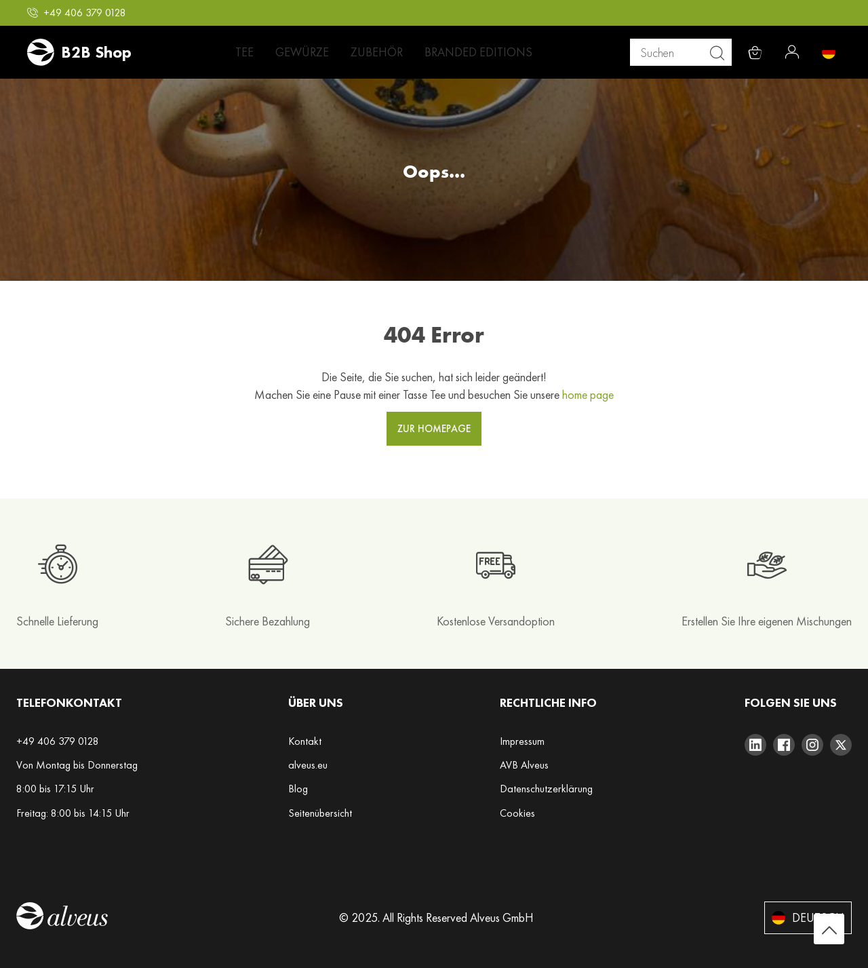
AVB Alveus (524, 765)
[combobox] (686, 52)
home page (588, 394)
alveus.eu (308, 765)
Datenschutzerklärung (546, 788)
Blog (298, 788)
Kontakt (304, 741)
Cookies (517, 813)
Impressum (522, 741)
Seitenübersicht (320, 813)
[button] (76, 13)
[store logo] (79, 52)
